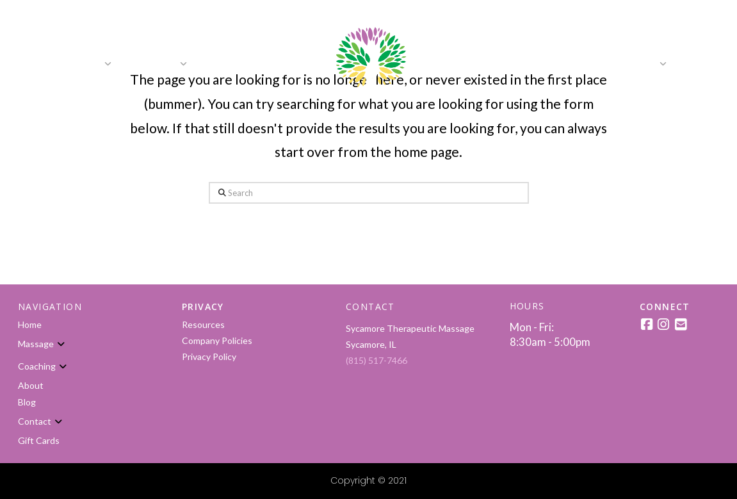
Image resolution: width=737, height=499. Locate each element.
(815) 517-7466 (376, 360)
